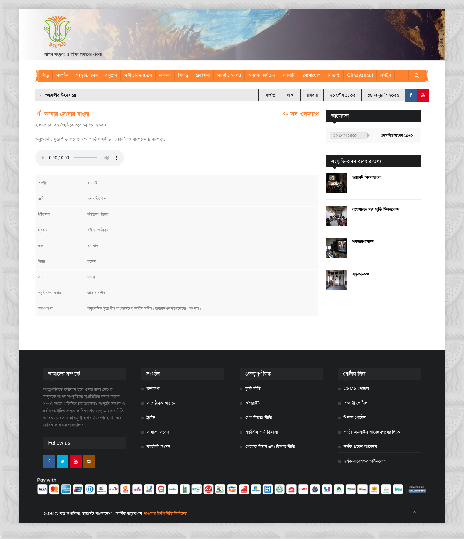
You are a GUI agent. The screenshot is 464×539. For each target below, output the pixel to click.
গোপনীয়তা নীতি (258, 418)
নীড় (45, 75)
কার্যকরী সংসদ (158, 447)
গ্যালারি (289, 75)
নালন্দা (165, 75)
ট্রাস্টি (151, 418)
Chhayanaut (360, 75)
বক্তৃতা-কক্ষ (360, 274)
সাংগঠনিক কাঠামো (162, 403)
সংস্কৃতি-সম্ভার (229, 75)
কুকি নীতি (253, 389)
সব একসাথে (301, 114)
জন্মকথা (153, 389)
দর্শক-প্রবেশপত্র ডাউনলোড (365, 461)
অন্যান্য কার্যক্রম (261, 75)
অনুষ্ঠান (111, 75)
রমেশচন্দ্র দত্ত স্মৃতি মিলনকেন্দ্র (375, 209)
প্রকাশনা (203, 75)
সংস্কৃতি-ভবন (87, 75)
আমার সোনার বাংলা (66, 114)
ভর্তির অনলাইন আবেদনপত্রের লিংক (372, 432)
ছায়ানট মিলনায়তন (366, 177)
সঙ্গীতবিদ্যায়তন (138, 75)
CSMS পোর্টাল (356, 389)
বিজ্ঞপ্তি (334, 75)
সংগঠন (62, 75)
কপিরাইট (252, 403)
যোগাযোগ (311, 75)
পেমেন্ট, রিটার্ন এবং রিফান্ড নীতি (270, 447)
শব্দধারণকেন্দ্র (363, 242)
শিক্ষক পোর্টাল (355, 418)
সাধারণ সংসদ (158, 432)
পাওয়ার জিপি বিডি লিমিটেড (165, 513)
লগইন (385, 75)
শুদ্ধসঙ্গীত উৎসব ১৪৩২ (63, 95)
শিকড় (183, 75)
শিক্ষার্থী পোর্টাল (356, 403)
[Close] (0, 537)
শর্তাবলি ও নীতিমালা (261, 432)
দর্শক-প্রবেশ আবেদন (360, 447)
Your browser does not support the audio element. (79, 158)
